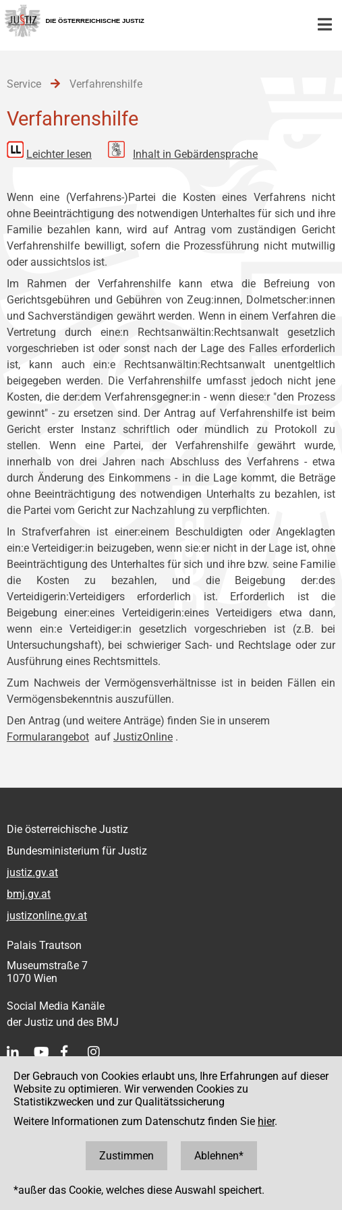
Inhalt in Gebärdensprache (195, 154)
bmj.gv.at (29, 894)
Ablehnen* (219, 1155)
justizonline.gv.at (47, 915)
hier (266, 1121)
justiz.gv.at (32, 872)
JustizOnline (143, 736)
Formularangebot (48, 736)
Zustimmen (126, 1155)
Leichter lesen (59, 154)
